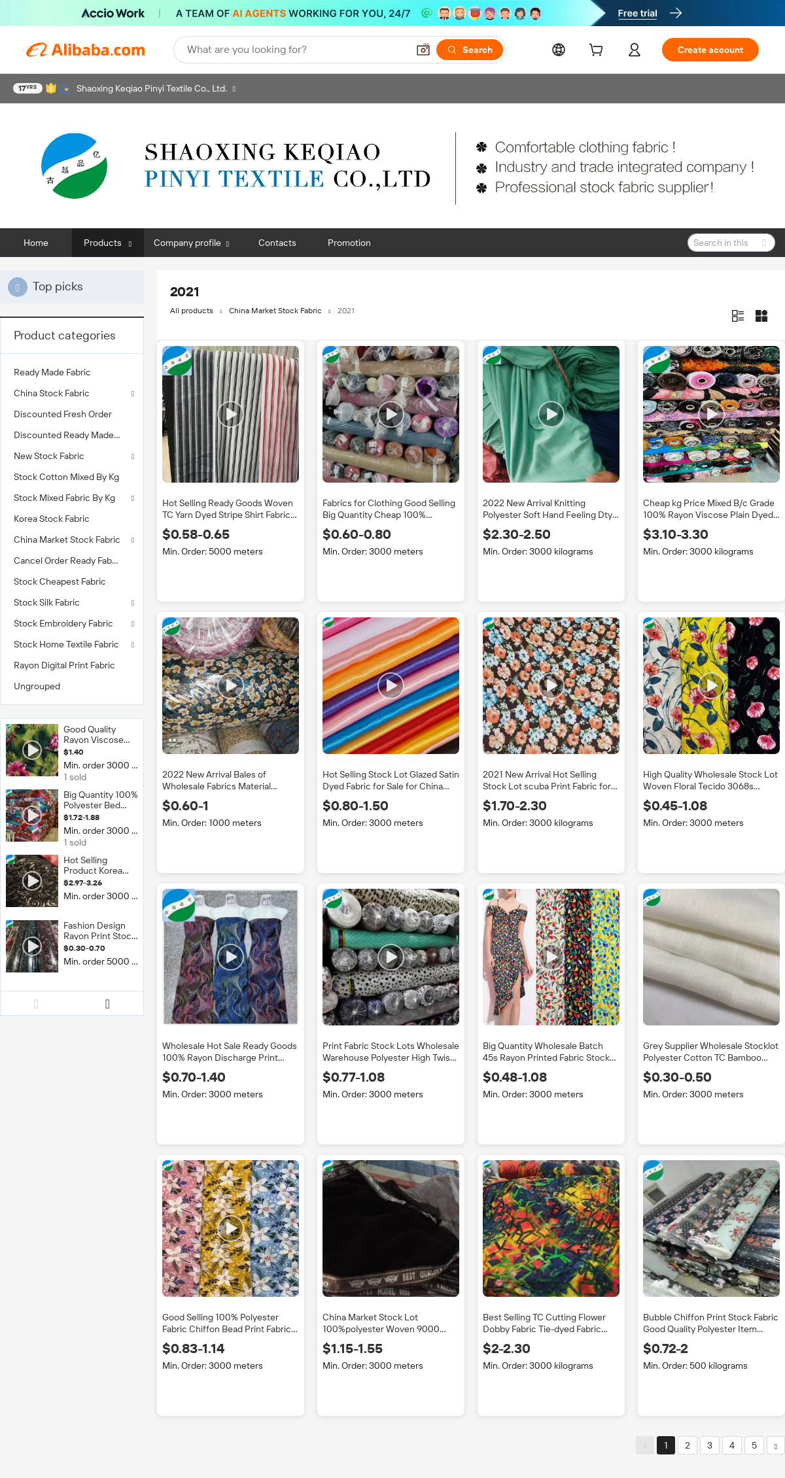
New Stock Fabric (49, 456)
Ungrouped (37, 686)
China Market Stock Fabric (67, 539)
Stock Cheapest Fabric (60, 581)
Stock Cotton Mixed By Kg (66, 477)
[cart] (598, 51)
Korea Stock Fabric (52, 518)
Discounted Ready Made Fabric (72, 435)
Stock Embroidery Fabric (63, 623)
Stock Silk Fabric (47, 602)
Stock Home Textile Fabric (66, 644)
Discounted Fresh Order (63, 414)
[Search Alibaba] (296, 50)
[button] (423, 50)
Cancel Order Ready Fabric (68, 560)
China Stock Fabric (52, 393)
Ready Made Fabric (52, 372)
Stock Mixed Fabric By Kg (64, 497)
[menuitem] (72, 372)
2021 (346, 310)
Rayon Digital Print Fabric (64, 665)
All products (191, 310)
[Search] (469, 49)
